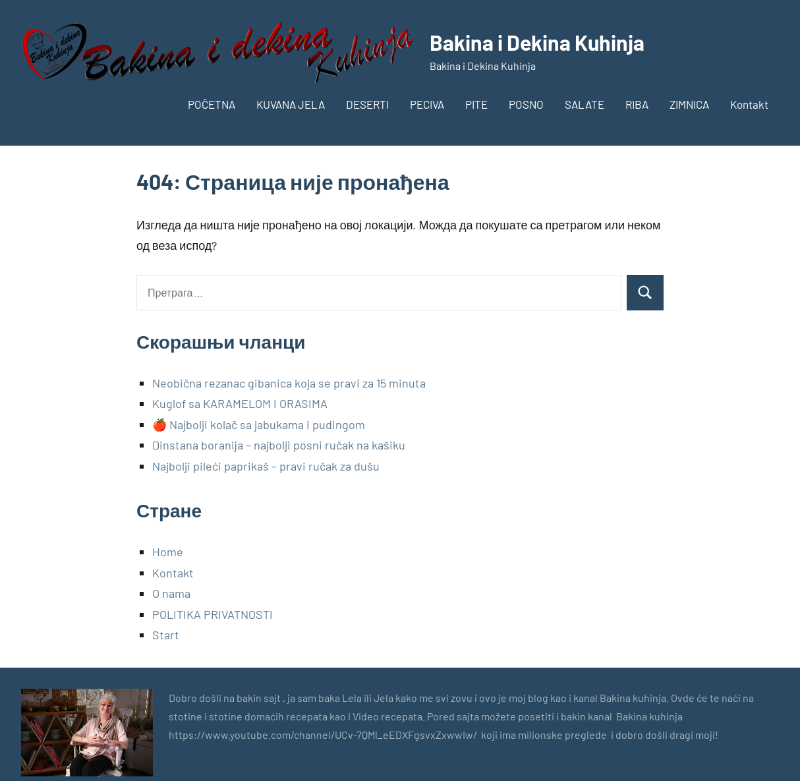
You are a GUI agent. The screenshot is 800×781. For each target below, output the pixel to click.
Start (165, 634)
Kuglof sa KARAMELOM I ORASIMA (240, 403)
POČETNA (211, 104)
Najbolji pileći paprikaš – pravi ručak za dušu (266, 466)
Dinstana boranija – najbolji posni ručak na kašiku (278, 445)
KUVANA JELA (290, 104)
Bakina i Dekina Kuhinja (537, 42)
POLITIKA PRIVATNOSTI (212, 614)
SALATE (584, 104)
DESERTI (367, 104)
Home (167, 551)
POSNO (526, 104)
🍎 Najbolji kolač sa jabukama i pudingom (258, 424)
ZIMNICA (689, 104)
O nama (171, 593)
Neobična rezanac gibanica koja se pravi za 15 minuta (289, 383)
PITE (476, 104)
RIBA (636, 104)
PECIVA (427, 104)
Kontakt (749, 104)
